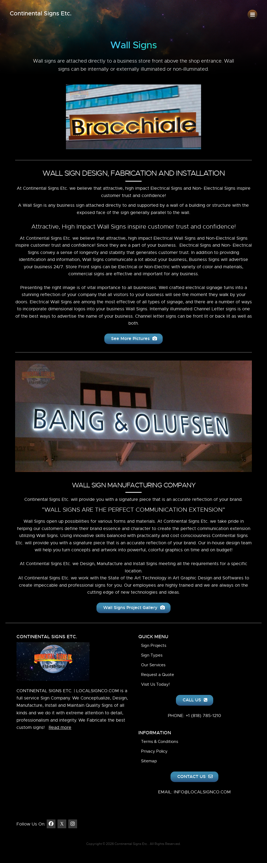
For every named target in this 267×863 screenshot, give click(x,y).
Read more (60, 727)
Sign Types (151, 655)
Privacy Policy (154, 751)
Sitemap (149, 761)
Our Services (153, 664)
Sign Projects (153, 645)
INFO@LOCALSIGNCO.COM (202, 792)
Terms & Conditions (159, 741)
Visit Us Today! (155, 684)
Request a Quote (157, 674)
